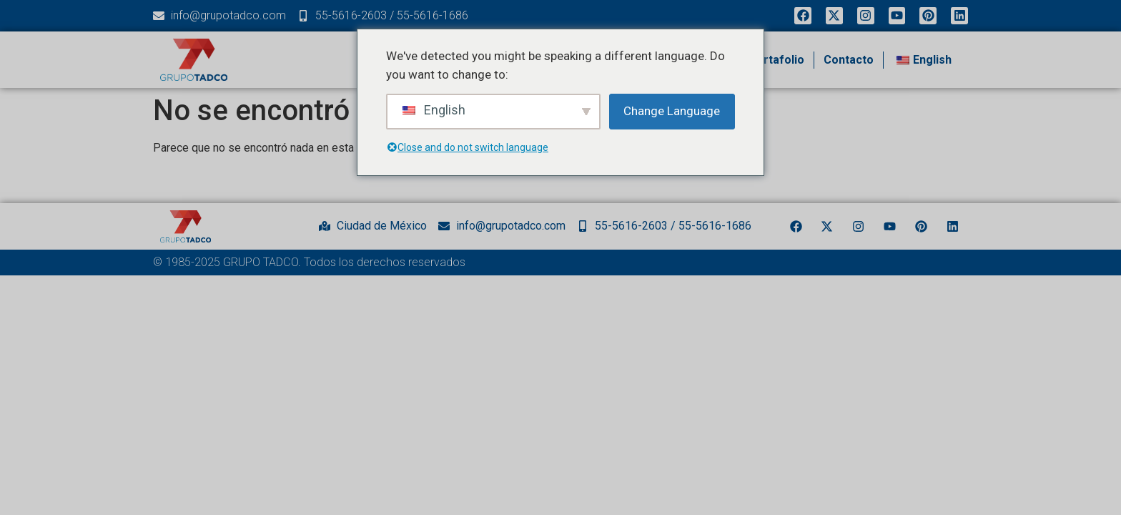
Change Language (671, 111)
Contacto (849, 60)
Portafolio (776, 60)
